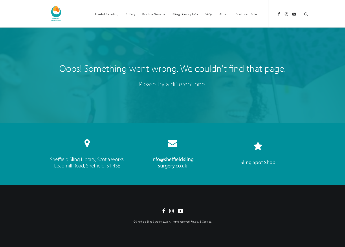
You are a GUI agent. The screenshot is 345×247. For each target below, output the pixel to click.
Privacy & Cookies (201, 221)
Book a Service (154, 14)
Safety (131, 14)
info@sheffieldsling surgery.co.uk (172, 162)
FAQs (209, 14)
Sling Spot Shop (257, 162)
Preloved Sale (246, 14)
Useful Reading (107, 14)
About (224, 14)
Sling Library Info (185, 14)
